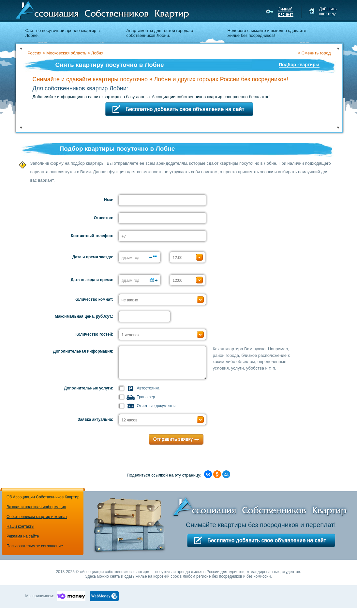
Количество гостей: (94, 334)
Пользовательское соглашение (35, 546)
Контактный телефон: (92, 236)
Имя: (108, 200)
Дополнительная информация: (83, 351)
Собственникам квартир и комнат (37, 516)
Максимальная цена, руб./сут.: (84, 316)
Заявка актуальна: (95, 419)
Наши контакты (20, 526)
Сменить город (316, 53)
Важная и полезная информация (36, 507)
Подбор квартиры (299, 64)
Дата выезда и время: (92, 280)
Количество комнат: (94, 299)
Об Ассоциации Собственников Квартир (43, 497)
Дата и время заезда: (92, 257)
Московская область (66, 53)
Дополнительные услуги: (88, 388)
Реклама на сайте (23, 536)
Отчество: (103, 218)
